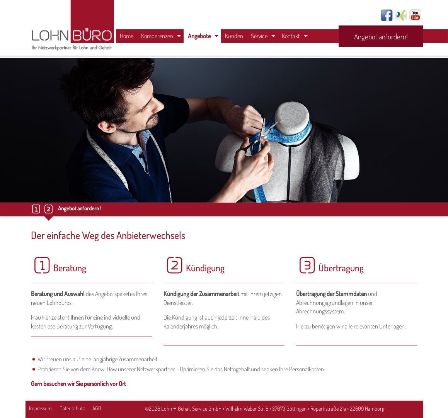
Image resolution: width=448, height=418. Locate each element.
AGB (96, 408)
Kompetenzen (157, 36)
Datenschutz (72, 408)
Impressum (40, 408)
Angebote (199, 36)
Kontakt (291, 36)
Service (259, 36)
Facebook (386, 15)
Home (126, 36)
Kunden (234, 36)
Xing (401, 15)
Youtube (415, 15)
